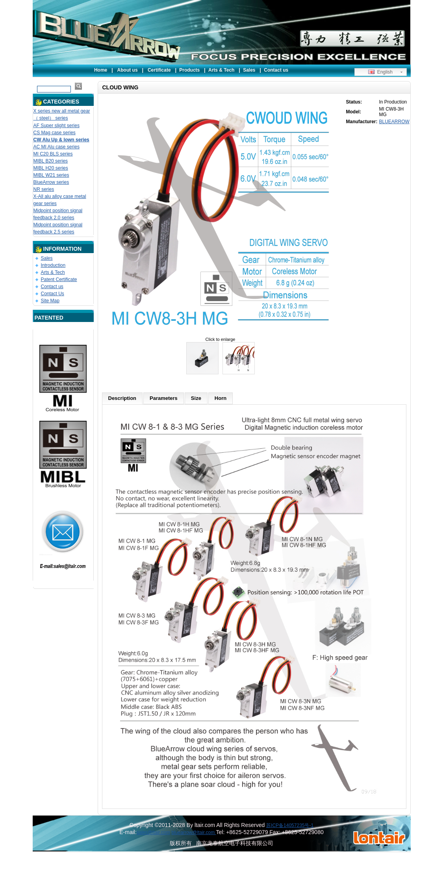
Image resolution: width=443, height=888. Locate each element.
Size (196, 398)
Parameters (164, 398)
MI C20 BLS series (53, 154)
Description (122, 398)
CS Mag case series (54, 132)
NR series (43, 189)
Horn (220, 398)
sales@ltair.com (153, 832)
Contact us (276, 70)
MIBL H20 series (50, 168)
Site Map (50, 300)
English (380, 72)
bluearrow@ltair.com (194, 832)
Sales (249, 70)
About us (127, 70)
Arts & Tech (221, 70)
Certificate (159, 70)
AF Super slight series (56, 125)
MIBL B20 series (50, 161)
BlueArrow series (51, 182)
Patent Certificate (59, 279)
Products (189, 70)
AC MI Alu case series (56, 147)
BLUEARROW (394, 121)
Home (100, 70)
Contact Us (52, 293)
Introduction (53, 265)
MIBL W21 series (51, 175)
